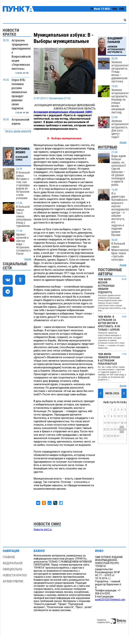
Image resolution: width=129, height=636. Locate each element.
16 (115, 422)
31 (118, 436)
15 (111, 422)
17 (118, 422)
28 (108, 436)
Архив (27, 259)
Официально (12, 569)
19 (125, 422)
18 (121, 422)
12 (125, 416)
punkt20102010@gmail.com (110, 599)
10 (118, 416)
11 (121, 416)
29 (111, 436)
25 (121, 429)
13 (104, 422)
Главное (9, 557)
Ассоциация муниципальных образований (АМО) (63, 112)
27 (104, 436)
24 (118, 429)
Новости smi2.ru (43, 529)
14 (108, 422)
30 (115, 436)
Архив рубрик (13, 581)
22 (111, 429)
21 (108, 429)
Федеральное (13, 563)
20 (104, 429)
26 (125, 429)
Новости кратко (15, 575)
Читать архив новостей (18, 131)
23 (115, 429)
